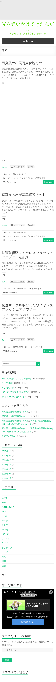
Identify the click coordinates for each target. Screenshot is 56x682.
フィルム (6, 538)
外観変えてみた (9, 436)
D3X (4, 493)
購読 (7, 659)
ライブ (5, 543)
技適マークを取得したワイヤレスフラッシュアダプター (27, 307)
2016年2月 (7, 478)
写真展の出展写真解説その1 (23, 195)
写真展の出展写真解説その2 (23, 63)
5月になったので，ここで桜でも (17, 378)
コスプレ (15, 178)
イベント (6, 516)
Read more (48, 182)
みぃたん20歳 (8, 387)
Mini (4, 502)
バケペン (6, 534)
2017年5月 (7, 451)
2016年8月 (7, 460)
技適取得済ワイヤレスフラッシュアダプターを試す (27, 255)
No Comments (11, 292)
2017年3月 (7, 455)
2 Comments (10, 182)
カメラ (8, 178)
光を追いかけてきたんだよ (28, 26)
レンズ (34, 178)
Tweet (4, 167)
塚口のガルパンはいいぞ (13, 396)
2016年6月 (7, 464)
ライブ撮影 (7, 383)
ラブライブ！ (25, 178)
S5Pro (4, 511)
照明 (43, 178)
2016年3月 (7, 473)
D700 (4, 498)
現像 (4, 565)
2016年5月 (7, 469)
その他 (5, 529)
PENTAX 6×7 (8, 507)
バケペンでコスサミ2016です (15, 392)
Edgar (7, 174)
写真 (39, 178)
